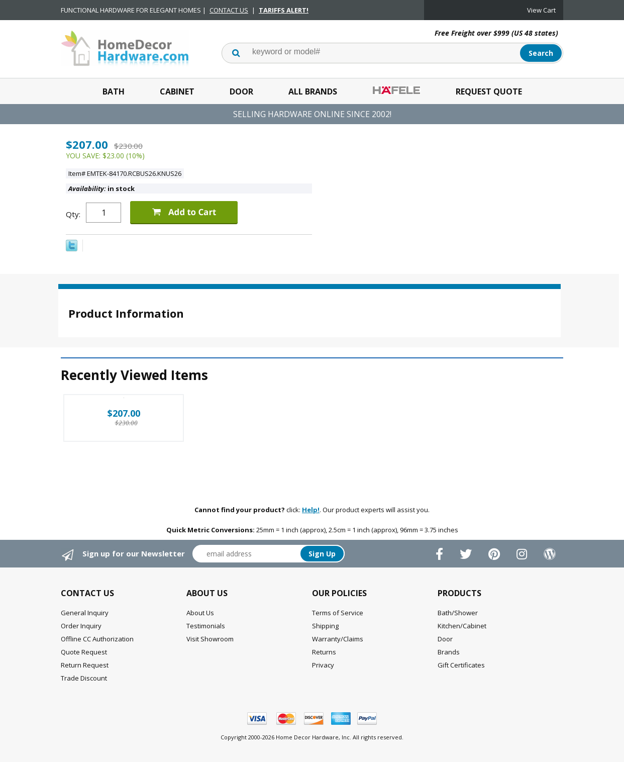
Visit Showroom (210, 638)
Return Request (85, 665)
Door (241, 91)
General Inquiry (85, 612)
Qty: (73, 214)
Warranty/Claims (337, 638)
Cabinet (177, 91)
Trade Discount (84, 678)
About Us (200, 612)
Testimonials (205, 625)
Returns (324, 651)
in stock (101, 188)
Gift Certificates (461, 665)
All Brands (312, 91)
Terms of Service (337, 612)
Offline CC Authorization (97, 638)
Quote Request (84, 651)
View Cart (541, 10)
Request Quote (489, 91)
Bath (113, 91)
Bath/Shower (458, 612)
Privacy (323, 665)
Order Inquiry (81, 625)
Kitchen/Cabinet (462, 625)
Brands (449, 651)
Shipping (325, 625)
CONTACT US (229, 10)
